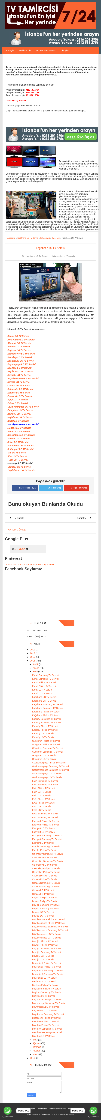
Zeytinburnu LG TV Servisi (21, 470)
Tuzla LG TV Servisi (17, 460)
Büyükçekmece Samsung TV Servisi (50, 926)
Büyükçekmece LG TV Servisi (23, 378)
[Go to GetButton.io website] (93, 1117)
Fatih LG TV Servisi (17, 403)
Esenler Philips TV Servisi (44, 850)
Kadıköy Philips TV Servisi (45, 726)
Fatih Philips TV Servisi (43, 788)
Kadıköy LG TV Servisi (19, 414)
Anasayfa (9, 50)
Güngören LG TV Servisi (20, 410)
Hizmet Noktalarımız (46, 50)
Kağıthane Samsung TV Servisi (47, 704)
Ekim (35, 671)
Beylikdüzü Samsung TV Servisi (47, 970)
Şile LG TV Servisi (16, 452)
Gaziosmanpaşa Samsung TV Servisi (50, 766)
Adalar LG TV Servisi (18, 336)
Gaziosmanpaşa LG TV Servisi (23, 406)
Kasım (36, 668)
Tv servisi (71, 256)
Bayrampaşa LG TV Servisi (21, 364)
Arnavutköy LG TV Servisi (21, 339)
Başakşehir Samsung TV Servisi (48, 1014)
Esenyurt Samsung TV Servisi (46, 835)
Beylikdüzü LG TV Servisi (20, 371)
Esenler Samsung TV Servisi (46, 846)
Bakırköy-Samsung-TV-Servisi (47, 1028)
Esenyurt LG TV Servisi (19, 396)
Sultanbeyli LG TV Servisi (20, 445)
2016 (33, 657)
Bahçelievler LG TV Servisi (21, 353)
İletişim (65, 50)
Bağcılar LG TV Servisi (19, 350)
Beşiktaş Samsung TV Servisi (46, 988)
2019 (33, 649)
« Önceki (19, 517)
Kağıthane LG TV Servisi (37, 256)
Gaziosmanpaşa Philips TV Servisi (49, 762)
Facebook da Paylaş (24, 487)
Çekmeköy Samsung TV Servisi (47, 853)
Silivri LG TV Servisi (17, 442)
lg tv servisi (57, 256)
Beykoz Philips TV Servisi (44, 897)
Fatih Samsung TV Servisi (45, 781)
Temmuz (37, 1047)
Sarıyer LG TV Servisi (18, 438)
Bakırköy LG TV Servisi (19, 357)
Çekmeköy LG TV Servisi (20, 389)
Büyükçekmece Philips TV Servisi (48, 919)
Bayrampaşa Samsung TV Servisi (48, 1003)
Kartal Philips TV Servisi (44, 682)
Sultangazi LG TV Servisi (20, 449)
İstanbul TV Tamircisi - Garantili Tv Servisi (57, 1114)
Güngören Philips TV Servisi (46, 740)
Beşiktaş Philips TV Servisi (45, 985)
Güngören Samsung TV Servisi (47, 748)
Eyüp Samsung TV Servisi (45, 813)
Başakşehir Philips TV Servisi (46, 1017)
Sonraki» (81, 517)
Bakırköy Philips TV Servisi (45, 1021)
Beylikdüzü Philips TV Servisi (46, 963)
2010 (33, 1058)
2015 (33, 660)
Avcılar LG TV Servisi (18, 346)
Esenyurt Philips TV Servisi (45, 821)
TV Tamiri (20, 548)
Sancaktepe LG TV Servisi (21, 435)
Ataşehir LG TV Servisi (19, 343)
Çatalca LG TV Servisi (18, 385)
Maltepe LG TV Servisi (19, 428)
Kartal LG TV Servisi (18, 421)
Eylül (35, 1039)
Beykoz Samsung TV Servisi (46, 904)
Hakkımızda (25, 50)
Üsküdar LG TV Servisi (19, 467)
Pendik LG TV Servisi (18, 431)
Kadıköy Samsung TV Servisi (46, 719)
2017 (33, 653)
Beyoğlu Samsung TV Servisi (46, 948)
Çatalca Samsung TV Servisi (46, 883)
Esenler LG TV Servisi (19, 392)
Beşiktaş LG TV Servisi (19, 368)
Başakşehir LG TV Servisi (20, 361)
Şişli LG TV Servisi (17, 456)
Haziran (37, 1050)
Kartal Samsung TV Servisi (45, 675)
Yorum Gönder (17, 529)
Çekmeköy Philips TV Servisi (46, 868)
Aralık (36, 664)
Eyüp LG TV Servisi (17, 399)
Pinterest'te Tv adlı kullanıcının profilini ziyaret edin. (30, 564)
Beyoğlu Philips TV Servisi (45, 941)
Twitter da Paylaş (51, 487)
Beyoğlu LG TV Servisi (19, 375)
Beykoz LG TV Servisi (18, 382)
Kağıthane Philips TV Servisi (46, 711)
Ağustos (37, 1043)
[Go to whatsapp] (93, 1111)
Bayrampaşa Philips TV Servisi (47, 999)
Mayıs (36, 1054)
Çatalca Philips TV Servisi (44, 875)
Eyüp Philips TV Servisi (43, 799)
